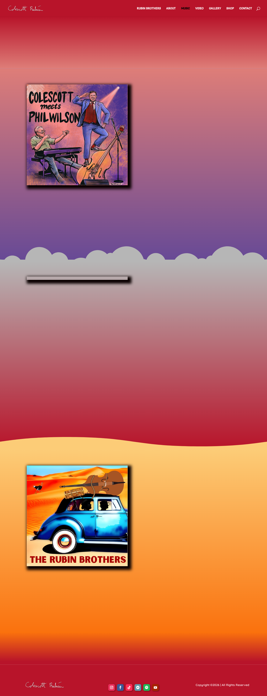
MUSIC (185, 8)
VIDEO (199, 8)
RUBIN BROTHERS (149, 8)
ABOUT (171, 8)
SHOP (230, 8)
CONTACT (245, 8)
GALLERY (215, 8)
